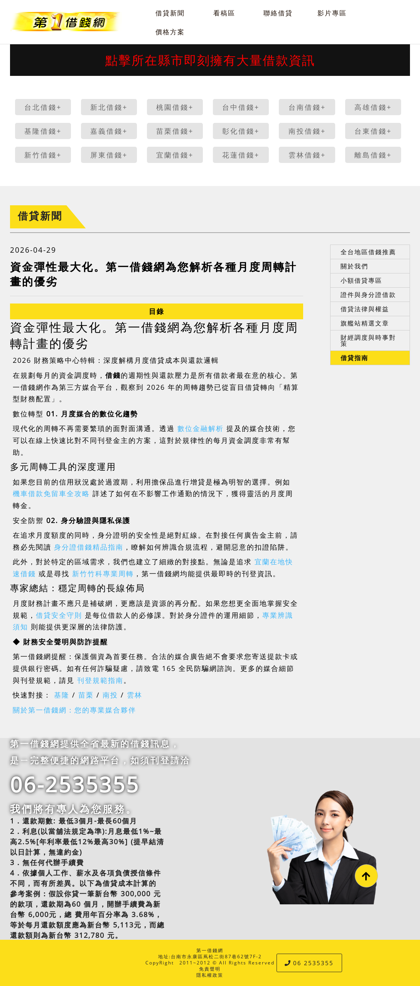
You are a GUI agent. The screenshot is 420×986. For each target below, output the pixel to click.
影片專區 (332, 12)
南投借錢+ (307, 131)
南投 (110, 694)
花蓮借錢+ (241, 154)
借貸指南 (354, 358)
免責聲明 (210, 969)
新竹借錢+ (43, 154)
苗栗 (86, 694)
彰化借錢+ (241, 131)
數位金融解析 (200, 428)
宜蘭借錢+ (175, 154)
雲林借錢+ (307, 154)
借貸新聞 (170, 12)
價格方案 (170, 31)
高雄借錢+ (373, 107)
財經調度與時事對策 (368, 340)
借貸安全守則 (59, 615)
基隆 (61, 694)
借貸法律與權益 (365, 309)
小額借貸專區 (361, 280)
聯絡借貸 (278, 12)
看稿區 (224, 12)
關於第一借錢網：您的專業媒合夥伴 (74, 709)
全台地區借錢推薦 (368, 252)
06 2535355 (309, 963)
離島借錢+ (373, 154)
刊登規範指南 (100, 680)
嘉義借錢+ (109, 131)
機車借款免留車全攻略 (51, 493)
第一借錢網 (209, 950)
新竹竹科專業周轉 (103, 573)
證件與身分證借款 (368, 294)
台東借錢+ (373, 131)
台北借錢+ (43, 107)
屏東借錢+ (109, 154)
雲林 (134, 694)
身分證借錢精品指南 (88, 547)
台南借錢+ (307, 107)
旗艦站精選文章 (365, 323)
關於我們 (354, 266)
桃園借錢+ (175, 107)
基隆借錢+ (43, 131)
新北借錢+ (109, 107)
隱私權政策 (209, 975)
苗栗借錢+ (175, 131)
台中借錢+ (241, 107)
